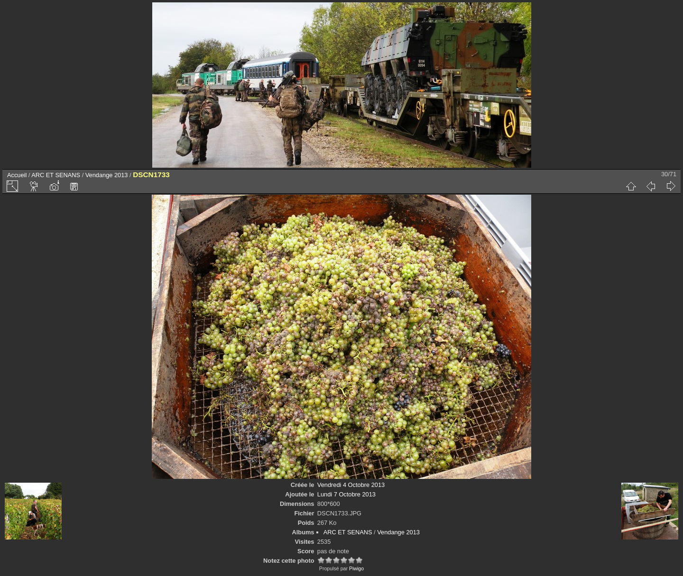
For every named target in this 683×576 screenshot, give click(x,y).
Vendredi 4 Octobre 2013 (351, 484)
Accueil (17, 175)
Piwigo (356, 568)
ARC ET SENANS (55, 175)
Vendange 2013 (106, 175)
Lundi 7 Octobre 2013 (346, 494)
